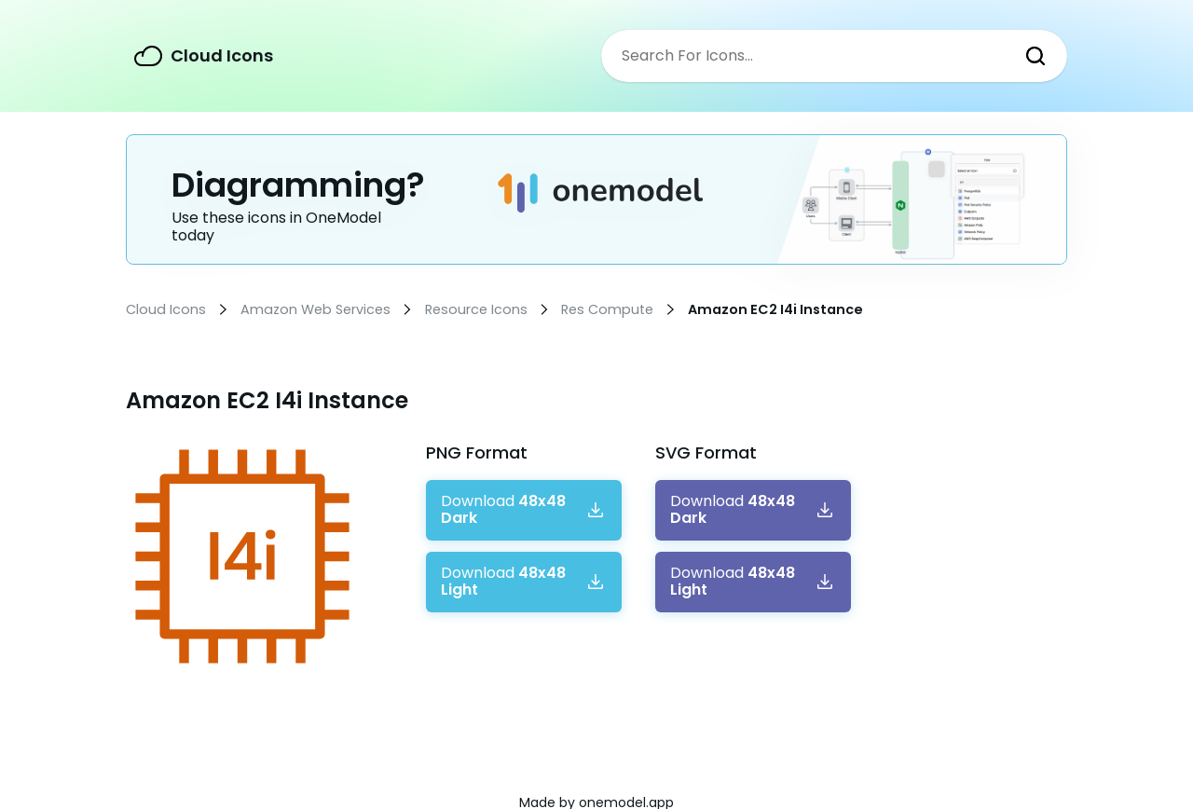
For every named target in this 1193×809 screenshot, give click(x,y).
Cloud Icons (222, 55)
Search (1035, 56)
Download (503, 510)
